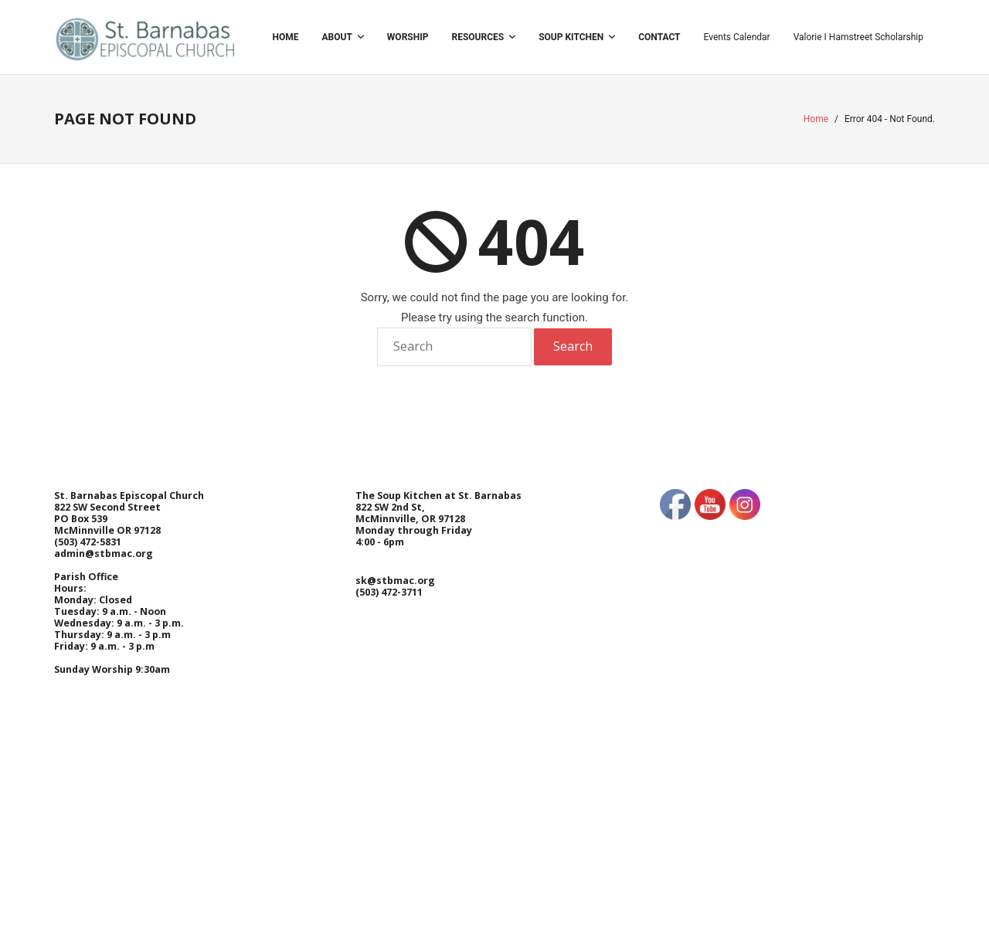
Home (816, 119)
